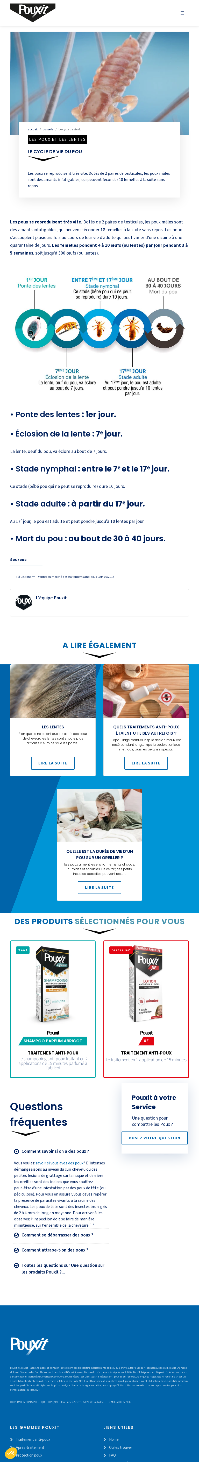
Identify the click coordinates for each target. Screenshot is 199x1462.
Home (114, 1443)
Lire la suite (52, 767)
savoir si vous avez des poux (59, 1167)
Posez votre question (155, 1142)
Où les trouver (120, 1451)
